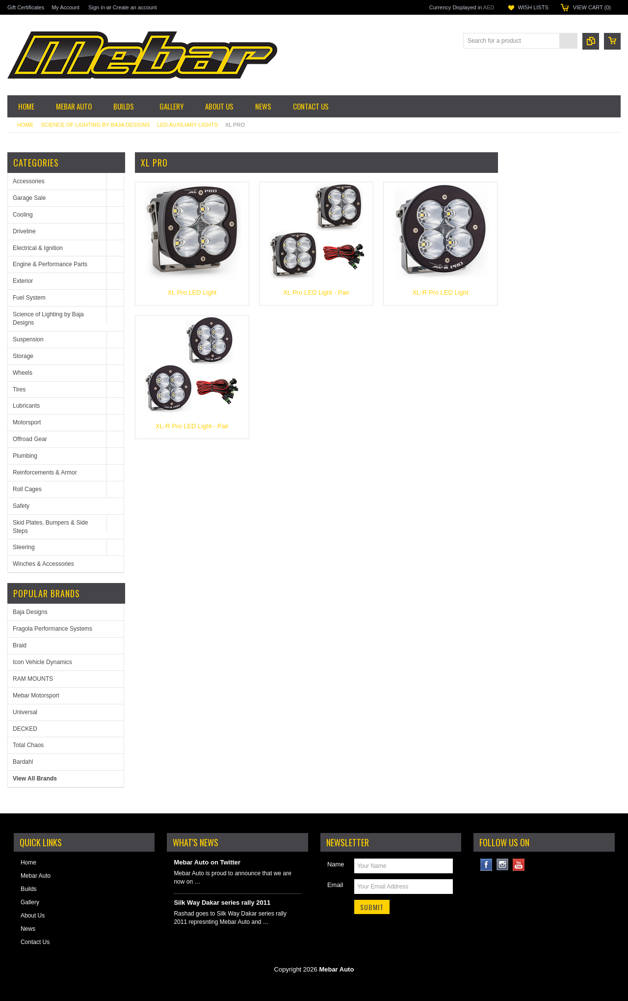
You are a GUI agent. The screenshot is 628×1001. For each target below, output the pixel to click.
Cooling (23, 214)
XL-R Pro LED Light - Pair (192, 426)
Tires (19, 389)
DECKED (25, 728)
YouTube (519, 865)
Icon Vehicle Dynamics (42, 662)
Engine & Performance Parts (50, 264)
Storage (23, 356)
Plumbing (25, 455)
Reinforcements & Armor (45, 472)
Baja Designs (30, 612)
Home (25, 125)
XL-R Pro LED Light (440, 292)
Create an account (135, 7)
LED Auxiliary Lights (187, 125)
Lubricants (26, 405)
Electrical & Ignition (38, 248)
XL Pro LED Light (192, 292)
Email (335, 885)
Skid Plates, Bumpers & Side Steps (50, 526)
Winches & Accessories (43, 563)
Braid (19, 645)
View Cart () (592, 7)
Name (335, 864)
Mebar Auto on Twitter (207, 862)
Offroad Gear (30, 439)
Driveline (24, 231)
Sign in (96, 7)
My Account (65, 7)
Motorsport (27, 422)
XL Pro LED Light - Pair (316, 292)
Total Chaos (28, 745)
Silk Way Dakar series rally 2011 (222, 902)
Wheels (22, 372)
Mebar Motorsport (36, 695)
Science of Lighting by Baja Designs (95, 125)
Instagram (503, 865)
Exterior (23, 281)
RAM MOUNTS (33, 678)
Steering (24, 547)
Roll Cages (27, 489)
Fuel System (29, 297)
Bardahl (23, 761)
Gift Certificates (25, 7)
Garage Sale (29, 198)
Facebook (486, 865)
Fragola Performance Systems (52, 628)
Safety (21, 505)
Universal (25, 712)
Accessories (29, 181)
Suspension (28, 339)
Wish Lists (533, 7)
